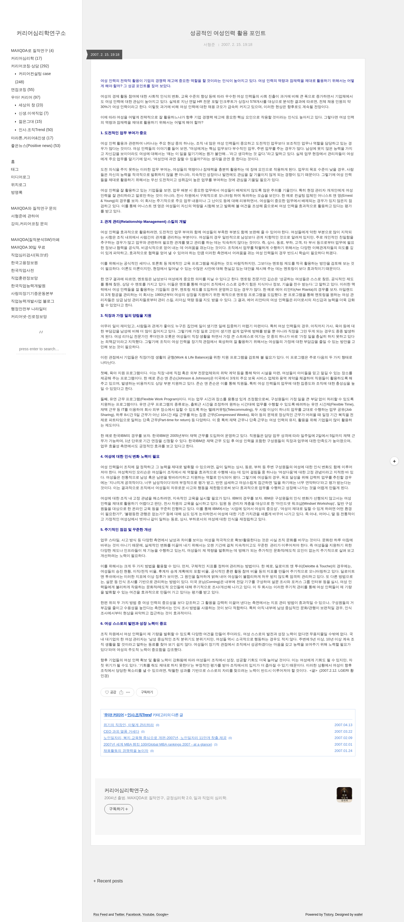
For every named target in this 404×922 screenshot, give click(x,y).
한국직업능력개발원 (28, 286)
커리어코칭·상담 (30, 66)
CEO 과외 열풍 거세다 (121, 731)
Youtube (148, 915)
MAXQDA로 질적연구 (32, 50)
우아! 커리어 (25, 97)
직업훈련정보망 (24, 278)
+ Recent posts (108, 881)
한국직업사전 (22, 270)
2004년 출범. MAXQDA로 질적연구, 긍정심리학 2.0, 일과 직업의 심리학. (165, 798)
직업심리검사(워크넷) (29, 255)
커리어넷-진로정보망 (29, 316)
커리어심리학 (26, 58)
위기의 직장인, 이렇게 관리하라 (129, 725)
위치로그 (18, 184)
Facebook (133, 915)
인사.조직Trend (35, 129)
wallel (358, 915)
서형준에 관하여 (25, 216)
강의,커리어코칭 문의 (29, 223)
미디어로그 (20, 177)
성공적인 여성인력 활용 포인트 (228, 33)
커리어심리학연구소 (41, 33)
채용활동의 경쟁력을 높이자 (126, 751)
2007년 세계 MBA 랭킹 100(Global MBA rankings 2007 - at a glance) (158, 744)
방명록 (17, 192)
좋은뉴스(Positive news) (35, 145)
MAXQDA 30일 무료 (28, 247)
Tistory (328, 915)
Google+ (162, 915)
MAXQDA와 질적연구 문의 (34, 208)
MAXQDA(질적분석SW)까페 (35, 239)
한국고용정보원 (24, 262)
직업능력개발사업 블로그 (32, 301)
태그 (15, 169)
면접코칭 (22, 89)
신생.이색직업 (33, 113)
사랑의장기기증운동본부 (32, 293)
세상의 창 (30, 105)
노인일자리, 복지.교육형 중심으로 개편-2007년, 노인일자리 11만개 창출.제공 (165, 738)
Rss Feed (100, 915)
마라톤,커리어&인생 (32, 138)
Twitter (119, 915)
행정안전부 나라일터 (29, 309)
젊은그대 (30, 121)
